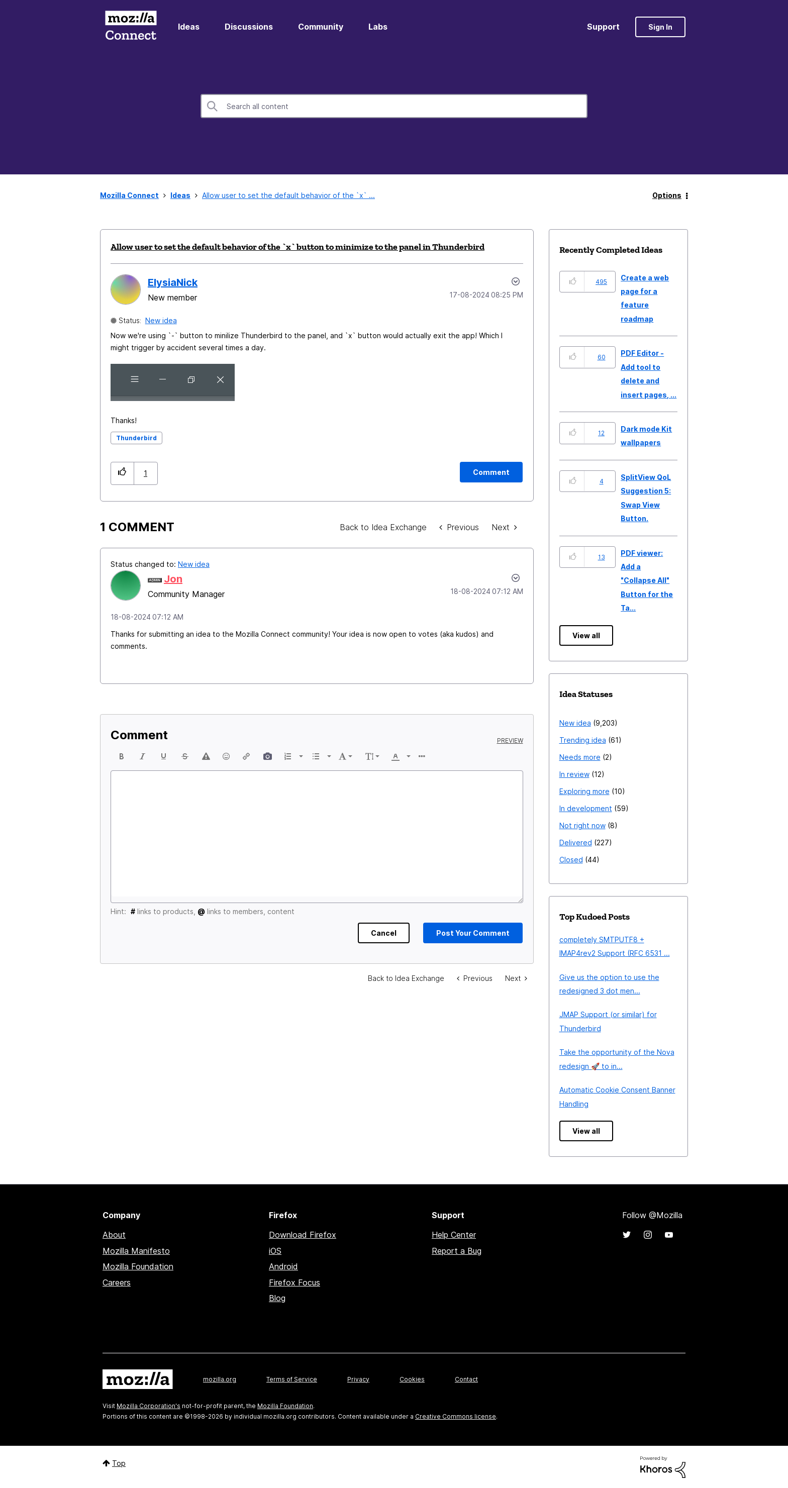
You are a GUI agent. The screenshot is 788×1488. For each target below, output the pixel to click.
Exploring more (584, 791)
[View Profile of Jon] (173, 579)
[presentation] (122, 756)
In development (585, 808)
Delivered (575, 842)
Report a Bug (456, 1251)
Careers (117, 1282)
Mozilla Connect (131, 27)
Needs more (580, 757)
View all (586, 635)
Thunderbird (136, 438)
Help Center (454, 1235)
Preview (510, 741)
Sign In (660, 27)
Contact (466, 1379)
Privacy (358, 1379)
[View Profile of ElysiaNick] (173, 282)
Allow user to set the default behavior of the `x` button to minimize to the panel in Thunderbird (297, 246)
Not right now (582, 825)
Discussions (249, 27)
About (114, 1235)
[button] (173, 382)
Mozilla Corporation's (148, 1406)
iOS (275, 1251)
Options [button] (666, 195)
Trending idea (582, 740)
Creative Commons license (455, 1416)
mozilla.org (219, 1379)
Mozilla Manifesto (136, 1251)
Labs (377, 27)
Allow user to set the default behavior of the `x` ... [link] (288, 195)
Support (603, 27)
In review (574, 774)
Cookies (412, 1379)
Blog (277, 1298)
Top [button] (119, 1463)
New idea (161, 320)
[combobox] (394, 106)
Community (320, 27)
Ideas (189, 27)
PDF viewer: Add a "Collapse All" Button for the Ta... (647, 581)
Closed (571, 859)
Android (283, 1266)
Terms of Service (291, 1379)
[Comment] (491, 472)
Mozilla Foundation (138, 1266)
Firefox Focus (294, 1282)
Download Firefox (302, 1235)
